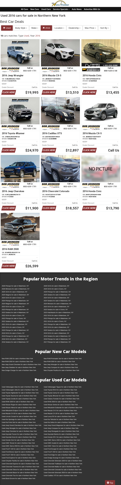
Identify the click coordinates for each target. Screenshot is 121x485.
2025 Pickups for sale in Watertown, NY (57, 292)
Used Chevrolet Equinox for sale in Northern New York (20, 464)
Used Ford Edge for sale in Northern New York (59, 455)
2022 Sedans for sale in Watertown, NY (15, 321)
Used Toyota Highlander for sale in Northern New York (20, 393)
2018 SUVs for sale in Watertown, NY (14, 339)
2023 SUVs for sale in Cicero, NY (13, 306)
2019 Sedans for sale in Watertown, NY (57, 336)
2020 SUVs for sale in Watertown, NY (56, 327)
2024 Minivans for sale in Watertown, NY (57, 304)
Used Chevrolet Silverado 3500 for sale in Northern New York (63, 473)
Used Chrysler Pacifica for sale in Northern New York (20, 461)
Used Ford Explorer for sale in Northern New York (18, 458)
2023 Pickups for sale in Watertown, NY (15, 309)
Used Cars (46, 9)
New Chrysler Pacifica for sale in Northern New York (61, 370)
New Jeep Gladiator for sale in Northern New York (19, 367)
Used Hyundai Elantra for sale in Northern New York (61, 434)
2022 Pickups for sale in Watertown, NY (57, 318)
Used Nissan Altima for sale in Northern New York (18, 407)
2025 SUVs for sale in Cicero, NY (55, 289)
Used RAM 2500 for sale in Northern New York (59, 402)
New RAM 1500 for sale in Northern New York (17, 358)
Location (59, 28)
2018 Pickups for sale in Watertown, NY (57, 339)
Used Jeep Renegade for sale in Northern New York (61, 431)
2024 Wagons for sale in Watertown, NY (15, 304)
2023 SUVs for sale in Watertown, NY (56, 306)
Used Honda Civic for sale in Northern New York (18, 440)
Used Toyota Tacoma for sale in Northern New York (19, 396)
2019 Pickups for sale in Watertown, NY (15, 336)
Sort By (104, 28)
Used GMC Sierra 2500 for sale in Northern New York (20, 446)
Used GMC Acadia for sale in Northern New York (60, 443)
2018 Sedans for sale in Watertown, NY (15, 342)
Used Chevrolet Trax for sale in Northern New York (19, 475)
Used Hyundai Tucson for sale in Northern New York (19, 434)
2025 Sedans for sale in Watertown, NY (57, 295)
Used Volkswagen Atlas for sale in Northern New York (20, 387)
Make (34, 28)
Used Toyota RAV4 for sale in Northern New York (60, 390)
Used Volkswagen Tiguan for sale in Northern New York (62, 387)
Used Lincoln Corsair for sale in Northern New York (19, 416)
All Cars (24, 9)
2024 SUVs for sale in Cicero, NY (13, 298)
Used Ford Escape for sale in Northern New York (60, 449)
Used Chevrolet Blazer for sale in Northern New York (20, 472)
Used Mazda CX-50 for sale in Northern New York (19, 413)
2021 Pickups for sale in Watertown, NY (57, 324)
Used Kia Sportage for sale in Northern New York (18, 419)
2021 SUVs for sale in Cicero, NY (55, 321)
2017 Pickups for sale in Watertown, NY (57, 342)
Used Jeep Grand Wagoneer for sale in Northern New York (64, 425)
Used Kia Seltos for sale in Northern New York (59, 422)
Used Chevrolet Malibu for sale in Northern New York (62, 467)
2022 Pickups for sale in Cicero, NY (14, 318)
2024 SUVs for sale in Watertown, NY (56, 298)
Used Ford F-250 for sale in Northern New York (60, 452)
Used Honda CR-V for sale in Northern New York (60, 437)
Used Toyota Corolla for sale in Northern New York (19, 399)
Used (7, 28)
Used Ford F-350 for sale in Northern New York (18, 455)
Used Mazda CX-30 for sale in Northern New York (61, 413)
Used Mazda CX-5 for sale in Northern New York (60, 410)
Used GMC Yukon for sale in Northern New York (60, 446)
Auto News (77, 9)
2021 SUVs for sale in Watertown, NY (14, 324)
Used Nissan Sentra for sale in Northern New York (61, 405)
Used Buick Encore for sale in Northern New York (18, 478)
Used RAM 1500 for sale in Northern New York (17, 402)
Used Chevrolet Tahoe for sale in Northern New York (19, 469)
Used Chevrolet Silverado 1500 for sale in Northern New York (63, 461)
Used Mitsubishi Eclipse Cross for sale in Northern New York (20, 411)
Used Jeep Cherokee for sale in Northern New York (19, 431)
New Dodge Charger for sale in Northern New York (19, 370)
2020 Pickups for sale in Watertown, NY (15, 330)
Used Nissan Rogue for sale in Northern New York (19, 405)
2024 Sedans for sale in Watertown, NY (57, 301)
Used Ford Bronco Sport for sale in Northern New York (20, 452)
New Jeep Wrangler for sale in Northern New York (61, 364)
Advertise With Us (92, 9)
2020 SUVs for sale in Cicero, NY (13, 327)
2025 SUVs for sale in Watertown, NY (14, 292)
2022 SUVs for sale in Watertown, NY (56, 315)
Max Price (90, 28)
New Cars (34, 9)
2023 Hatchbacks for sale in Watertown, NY (58, 312)
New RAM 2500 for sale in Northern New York (17, 361)
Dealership (74, 28)
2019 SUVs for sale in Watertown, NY (56, 333)
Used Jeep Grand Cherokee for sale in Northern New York (21, 425)
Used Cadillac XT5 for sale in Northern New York (60, 475)
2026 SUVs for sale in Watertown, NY (56, 286)
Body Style (21, 28)
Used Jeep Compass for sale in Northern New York (61, 428)
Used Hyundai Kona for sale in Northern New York (19, 437)
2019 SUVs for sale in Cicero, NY (13, 333)
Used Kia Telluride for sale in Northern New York (60, 419)
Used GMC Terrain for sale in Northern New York (18, 443)
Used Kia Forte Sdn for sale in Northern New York (19, 422)
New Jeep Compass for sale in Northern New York (61, 367)
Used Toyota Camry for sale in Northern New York (61, 393)
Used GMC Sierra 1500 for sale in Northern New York (62, 440)
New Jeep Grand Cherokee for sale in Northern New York (21, 364)
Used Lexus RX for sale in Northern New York (59, 416)
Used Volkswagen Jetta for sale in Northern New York (20, 390)
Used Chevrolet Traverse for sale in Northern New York (20, 467)
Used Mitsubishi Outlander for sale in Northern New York (63, 407)
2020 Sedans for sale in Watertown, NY (57, 330)
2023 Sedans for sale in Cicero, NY (56, 309)
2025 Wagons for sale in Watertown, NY (15, 295)
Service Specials (61, 9)
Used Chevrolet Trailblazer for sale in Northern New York (63, 464)
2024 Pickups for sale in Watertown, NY (15, 301)
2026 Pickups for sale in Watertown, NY (15, 286)
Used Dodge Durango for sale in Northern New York (61, 458)
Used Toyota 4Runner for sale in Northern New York (61, 396)
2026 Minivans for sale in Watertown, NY (15, 289)
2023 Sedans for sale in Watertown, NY (15, 312)
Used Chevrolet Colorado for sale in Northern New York (62, 469)
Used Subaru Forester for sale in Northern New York (61, 399)
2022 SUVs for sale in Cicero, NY (13, 315)
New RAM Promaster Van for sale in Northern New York (63, 358)
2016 (46, 28)
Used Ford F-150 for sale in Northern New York (18, 449)
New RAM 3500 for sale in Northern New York (59, 361)
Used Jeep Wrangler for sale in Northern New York (19, 428)
